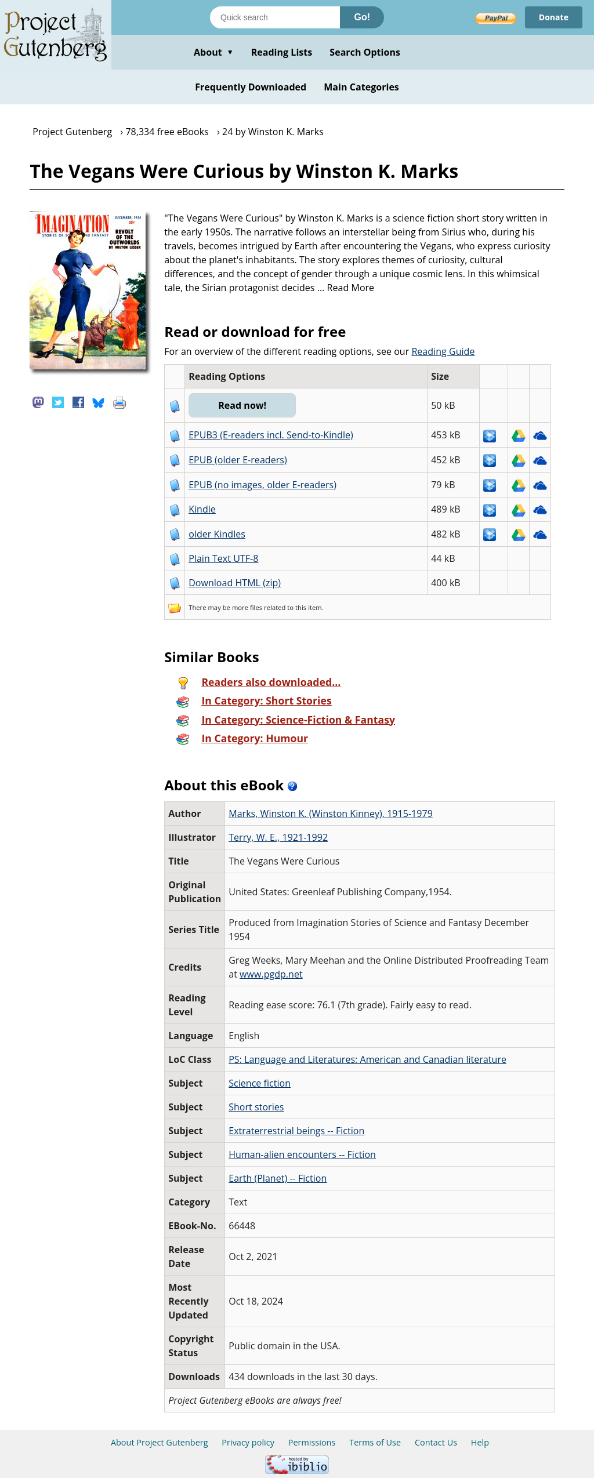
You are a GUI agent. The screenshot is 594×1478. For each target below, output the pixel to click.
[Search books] (275, 17)
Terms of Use (375, 1442)
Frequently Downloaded (250, 87)
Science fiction (260, 1083)
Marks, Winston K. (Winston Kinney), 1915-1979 (331, 813)
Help (480, 1442)
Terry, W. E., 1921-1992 (278, 837)
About (214, 52)
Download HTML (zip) (235, 582)
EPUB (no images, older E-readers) (262, 484)
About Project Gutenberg (159, 1442)
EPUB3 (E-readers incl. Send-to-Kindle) (271, 434)
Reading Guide (443, 351)
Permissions (312, 1442)
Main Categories (361, 87)
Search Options (364, 52)
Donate (553, 17)
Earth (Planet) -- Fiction (278, 1178)
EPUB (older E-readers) (238, 459)
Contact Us (436, 1442)
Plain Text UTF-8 (223, 558)
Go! (362, 17)
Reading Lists (282, 52)
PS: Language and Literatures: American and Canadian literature (367, 1059)
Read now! (242, 405)
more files (247, 607)
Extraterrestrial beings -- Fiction (296, 1130)
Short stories (256, 1107)
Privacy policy (248, 1442)
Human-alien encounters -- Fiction (302, 1154)
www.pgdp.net (271, 974)
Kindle (202, 509)
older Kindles (217, 534)
